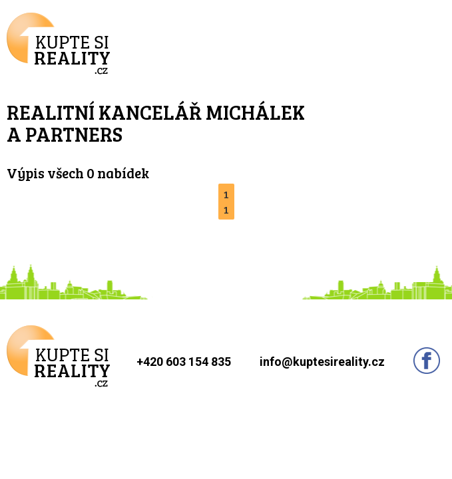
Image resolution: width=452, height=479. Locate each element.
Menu (421, 42)
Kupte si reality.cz (58, 44)
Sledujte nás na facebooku (426, 360)
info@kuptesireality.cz (322, 362)
